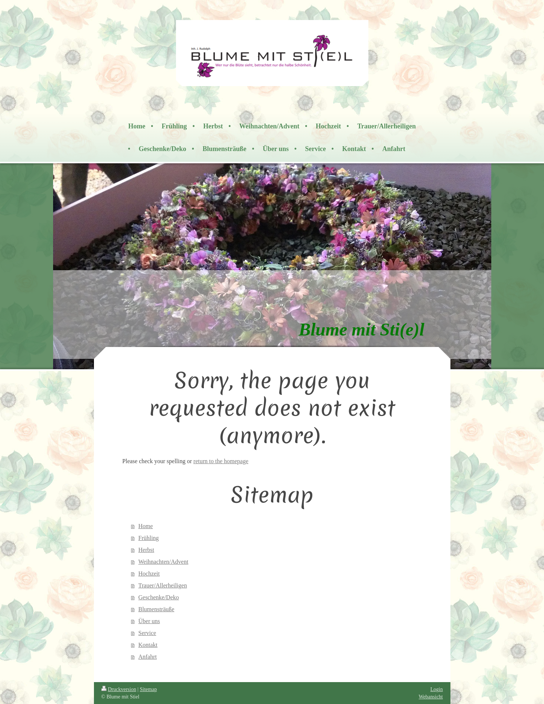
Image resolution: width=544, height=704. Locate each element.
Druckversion (118, 689)
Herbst (146, 550)
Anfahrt (147, 657)
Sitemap (148, 689)
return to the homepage (220, 461)
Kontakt (147, 645)
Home (145, 526)
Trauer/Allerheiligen (162, 585)
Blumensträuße (156, 609)
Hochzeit (149, 573)
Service (147, 633)
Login (436, 689)
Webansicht (431, 697)
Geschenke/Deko (158, 597)
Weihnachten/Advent (163, 562)
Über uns (149, 621)
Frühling (148, 538)
